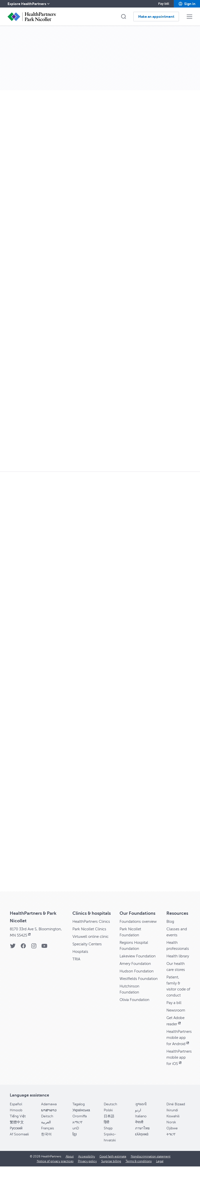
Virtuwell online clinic (92, 942)
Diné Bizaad (175, 1116)
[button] (187, 4)
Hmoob (16, 1122)
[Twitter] (13, 947)
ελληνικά (141, 1146)
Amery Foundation (136, 969)
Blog (170, 921)
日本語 (109, 1128)
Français (47, 1140)
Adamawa (49, 1116)
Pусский (16, 1140)
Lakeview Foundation (139, 962)
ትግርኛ (170, 1146)
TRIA (76, 965)
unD (75, 1140)
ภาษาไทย (142, 1140)
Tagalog (78, 1116)
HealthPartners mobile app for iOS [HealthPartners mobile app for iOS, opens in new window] (179, 1069)
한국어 (46, 1146)
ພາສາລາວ (49, 1122)
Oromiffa (79, 1128)
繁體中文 (17, 1134)
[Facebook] (23, 947)
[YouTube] (44, 947)
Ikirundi (172, 1122)
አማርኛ (77, 1134)
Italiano (141, 1128)
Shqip (108, 1140)
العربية (46, 1134)
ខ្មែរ (74, 1146)
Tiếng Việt (18, 1128)
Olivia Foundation (135, 1012)
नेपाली (139, 1134)
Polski (108, 1122)
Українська (81, 1122)
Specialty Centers (88, 950)
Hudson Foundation (137, 977)
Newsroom (176, 1016)
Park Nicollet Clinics (90, 935)
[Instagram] (34, 947)
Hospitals (80, 957)
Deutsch (110, 1116)
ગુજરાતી (141, 1116)
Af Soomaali (19, 1146)
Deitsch (47, 1128)
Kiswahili (172, 1128)
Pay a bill (174, 1009)
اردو (138, 1122)
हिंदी (106, 1134)
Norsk (171, 1134)
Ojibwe (172, 1140)
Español (16, 1116)
